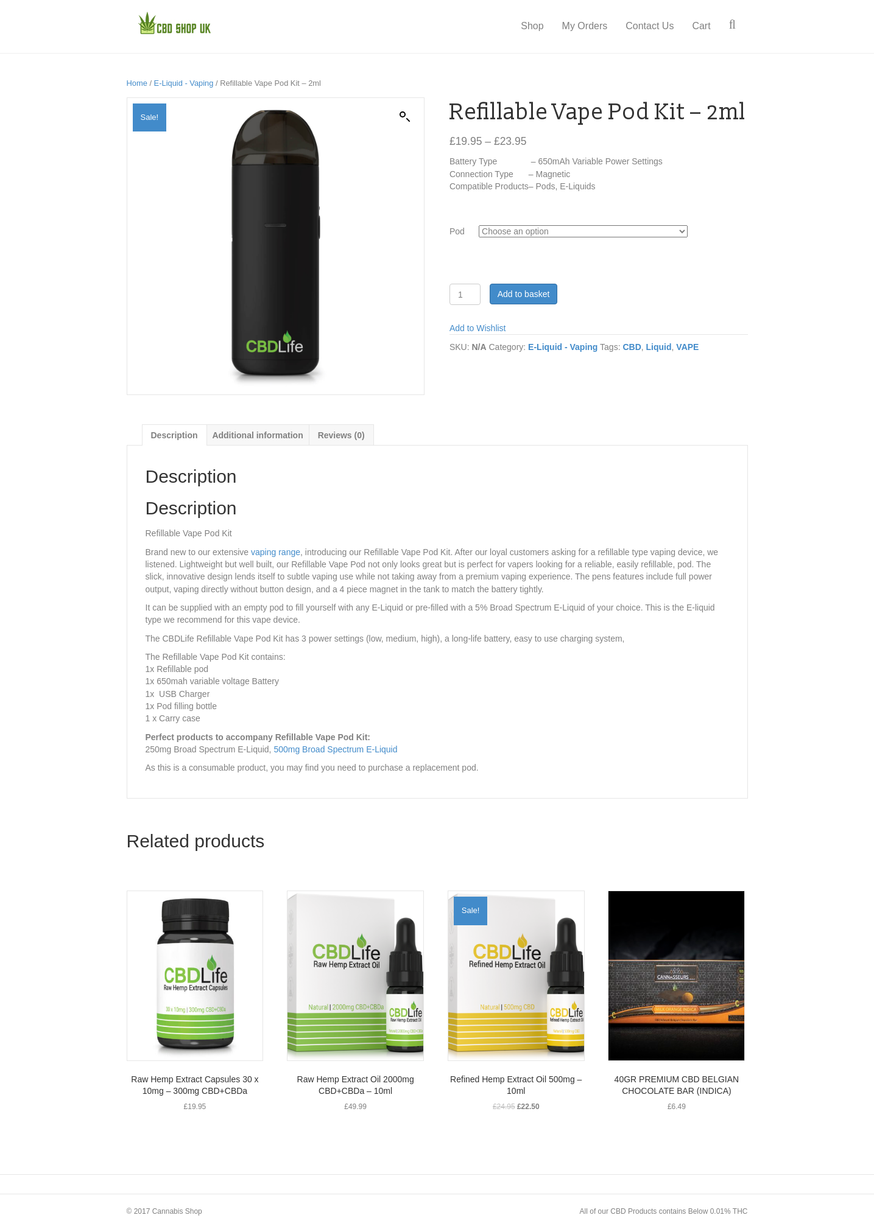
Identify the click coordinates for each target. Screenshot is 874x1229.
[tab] (174, 435)
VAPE (687, 347)
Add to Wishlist (477, 328)
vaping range (275, 552)
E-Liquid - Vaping (184, 83)
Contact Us (662, 26)
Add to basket (524, 294)
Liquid (659, 347)
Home (137, 83)
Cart (713, 26)
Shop (544, 26)
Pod (457, 231)
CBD (631, 347)
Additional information (257, 435)
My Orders (596, 26)
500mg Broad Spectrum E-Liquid (335, 749)
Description (174, 435)
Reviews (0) (341, 435)
